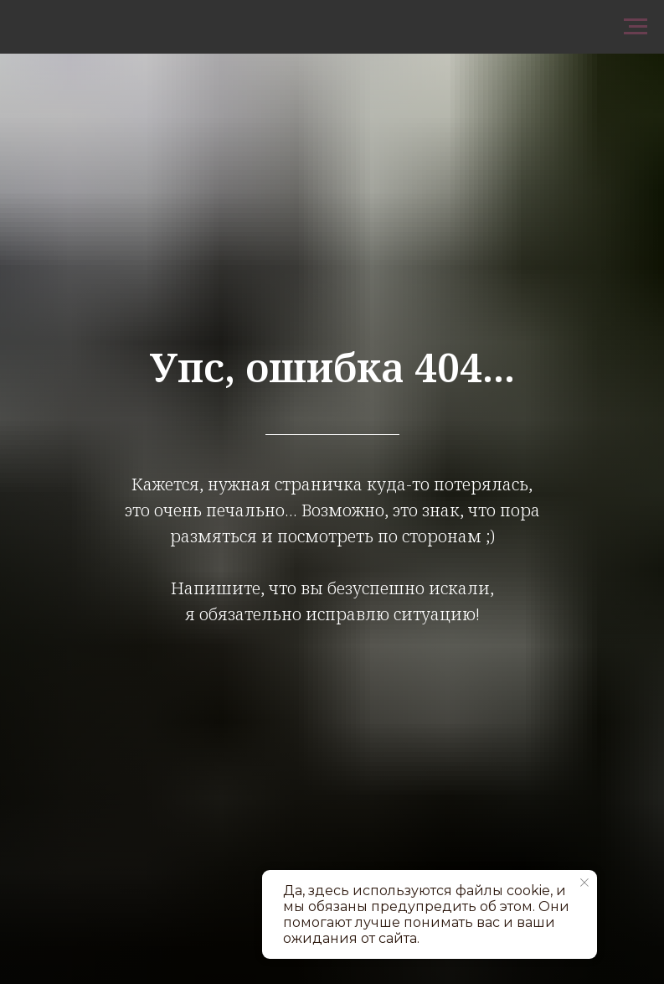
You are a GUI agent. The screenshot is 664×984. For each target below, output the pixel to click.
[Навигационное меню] (635, 26)
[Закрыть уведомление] (584, 882)
